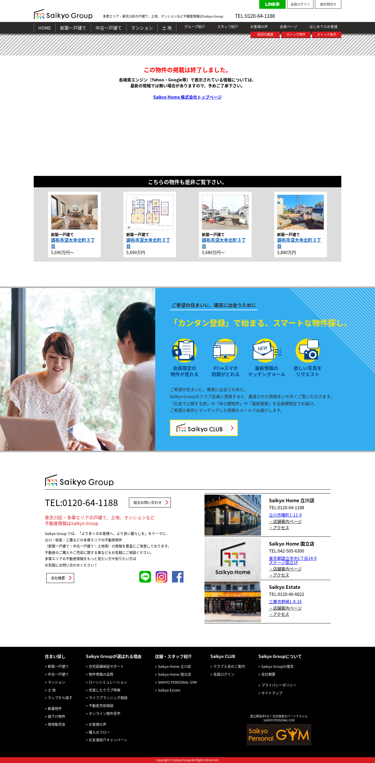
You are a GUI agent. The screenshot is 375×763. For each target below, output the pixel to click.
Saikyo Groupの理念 (277, 666)
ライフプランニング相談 (108, 697)
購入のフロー (99, 732)
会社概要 (58, 578)
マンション (142, 28)
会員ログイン (300, 4)
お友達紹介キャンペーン (108, 740)
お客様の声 (259, 26)
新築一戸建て (73, 28)
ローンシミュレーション (108, 682)
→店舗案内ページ (285, 521)
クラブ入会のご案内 (229, 666)
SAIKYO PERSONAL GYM (177, 682)
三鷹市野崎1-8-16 (285, 601)
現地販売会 (56, 724)
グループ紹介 (194, 26)
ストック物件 (296, 34)
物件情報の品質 (101, 674)
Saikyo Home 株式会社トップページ (187, 97)
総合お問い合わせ (148, 502)
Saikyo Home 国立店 (174, 674)
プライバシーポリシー (278, 685)
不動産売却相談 (101, 705)
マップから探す (60, 697)
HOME (44, 28)
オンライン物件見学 (104, 713)
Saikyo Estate (169, 690)
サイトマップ (271, 693)
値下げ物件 (56, 716)
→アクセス (279, 527)
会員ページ (288, 26)
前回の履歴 (265, 34)
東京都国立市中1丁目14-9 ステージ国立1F (293, 560)
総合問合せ (328, 4)
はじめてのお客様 (323, 26)
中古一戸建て (109, 28)
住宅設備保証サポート (106, 666)
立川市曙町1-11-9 (285, 515)
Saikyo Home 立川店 (174, 666)
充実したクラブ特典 (104, 690)
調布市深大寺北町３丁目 (73, 243)
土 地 (167, 28)
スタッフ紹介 (227, 26)
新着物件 (55, 708)
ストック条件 (326, 34)
